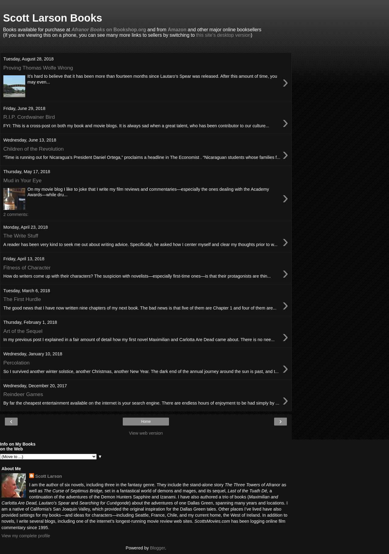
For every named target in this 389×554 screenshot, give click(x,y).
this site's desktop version (223, 35)
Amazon (177, 29)
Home (146, 421)
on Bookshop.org (108, 29)
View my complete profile (26, 535)
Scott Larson (48, 476)
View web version (146, 433)
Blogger (157, 547)
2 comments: (15, 214)
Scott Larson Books (52, 18)
